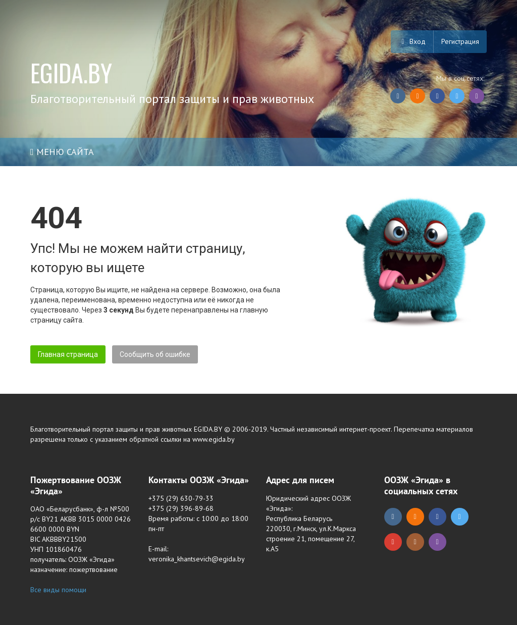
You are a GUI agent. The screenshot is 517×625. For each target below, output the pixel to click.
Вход (412, 41)
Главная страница (68, 354)
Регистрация (460, 41)
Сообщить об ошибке (155, 354)
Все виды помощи (58, 589)
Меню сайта (62, 152)
